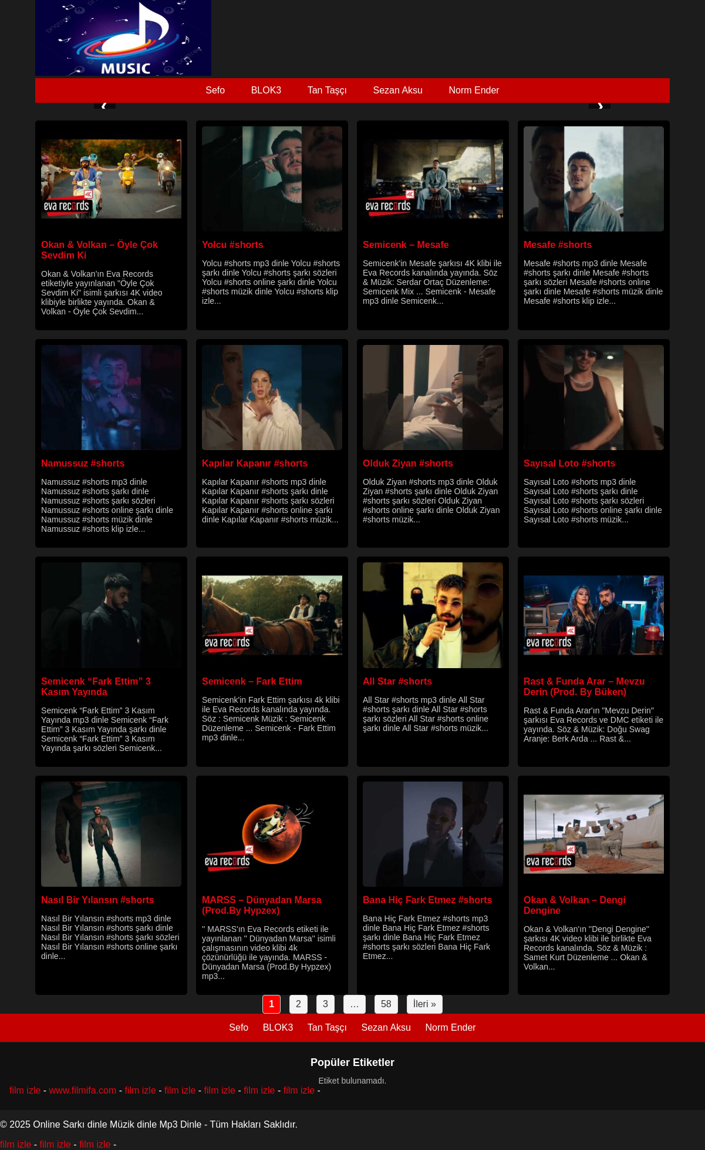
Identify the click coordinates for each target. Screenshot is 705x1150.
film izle (25, 1090)
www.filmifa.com (83, 1090)
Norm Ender (473, 90)
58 (386, 1004)
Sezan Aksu (398, 90)
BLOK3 (266, 90)
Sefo (215, 90)
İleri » (424, 1004)
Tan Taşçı (327, 90)
